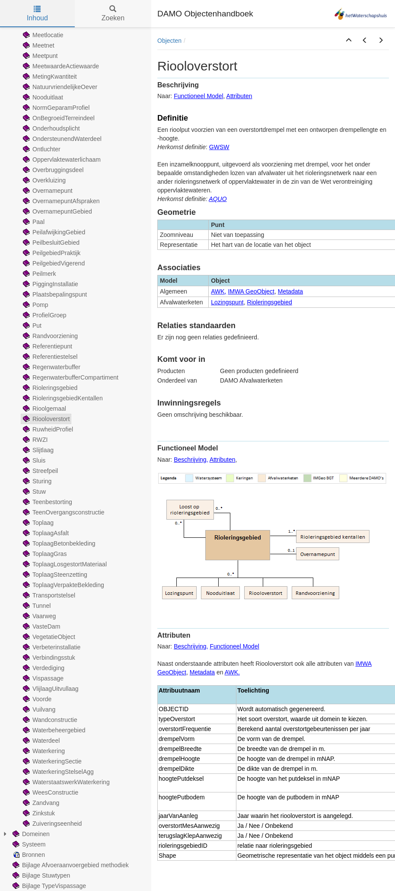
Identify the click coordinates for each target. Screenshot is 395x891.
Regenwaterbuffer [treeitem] (50, 367)
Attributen (239, 96)
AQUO (217, 198)
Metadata (290, 291)
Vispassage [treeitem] (42, 678)
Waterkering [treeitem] (43, 751)
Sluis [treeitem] (33, 460)
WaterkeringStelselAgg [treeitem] (57, 771)
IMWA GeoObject (251, 291)
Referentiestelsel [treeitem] (49, 356)
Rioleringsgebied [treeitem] (49, 388)
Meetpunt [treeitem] (39, 56)
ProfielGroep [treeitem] (44, 315)
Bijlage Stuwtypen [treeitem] (40, 875)
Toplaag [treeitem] (37, 522)
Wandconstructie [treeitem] (49, 720)
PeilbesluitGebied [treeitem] (50, 242)
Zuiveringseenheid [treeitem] (51, 823)
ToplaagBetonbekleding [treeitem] (58, 543)
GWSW (219, 147)
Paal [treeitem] (33, 222)
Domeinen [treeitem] (30, 834)
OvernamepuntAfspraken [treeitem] (60, 201)
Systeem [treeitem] (28, 844)
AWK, (218, 291)
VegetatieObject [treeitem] (48, 637)
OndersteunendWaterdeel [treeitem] (61, 139)
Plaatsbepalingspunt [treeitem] (54, 294)
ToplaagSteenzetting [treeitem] (54, 574)
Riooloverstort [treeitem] (45, 419)
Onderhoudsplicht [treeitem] (50, 128)
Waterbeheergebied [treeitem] (53, 730)
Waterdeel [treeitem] (40, 740)
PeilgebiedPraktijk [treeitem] (50, 253)
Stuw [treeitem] (33, 491)
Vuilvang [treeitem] (38, 709)
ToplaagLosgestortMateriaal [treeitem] (64, 564)
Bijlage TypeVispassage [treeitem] (48, 886)
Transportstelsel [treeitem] (48, 595)
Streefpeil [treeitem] (39, 471)
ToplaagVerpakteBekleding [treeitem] (62, 585)
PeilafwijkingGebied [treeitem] (53, 232)
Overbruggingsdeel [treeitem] (52, 170)
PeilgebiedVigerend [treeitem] (53, 263)
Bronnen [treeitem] (28, 854)
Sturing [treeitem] (36, 481)
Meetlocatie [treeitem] (42, 35)
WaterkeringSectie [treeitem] (51, 761)
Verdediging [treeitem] (42, 668)
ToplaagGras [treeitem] (44, 554)
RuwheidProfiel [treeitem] (47, 429)
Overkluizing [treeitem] (43, 180)
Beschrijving (190, 459)
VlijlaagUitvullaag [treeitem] (50, 688)
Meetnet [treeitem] (37, 45)
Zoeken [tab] (113, 14)
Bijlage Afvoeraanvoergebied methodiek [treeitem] (70, 865)
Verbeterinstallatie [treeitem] (50, 647)
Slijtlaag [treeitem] (37, 450)
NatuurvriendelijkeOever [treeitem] (59, 87)
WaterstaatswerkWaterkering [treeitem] (65, 782)
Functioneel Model (198, 96)
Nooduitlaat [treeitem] (42, 97)
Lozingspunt (227, 302)
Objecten (169, 40)
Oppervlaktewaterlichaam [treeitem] (61, 159)
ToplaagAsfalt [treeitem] (45, 533)
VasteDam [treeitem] (40, 626)
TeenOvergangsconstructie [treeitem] (63, 512)
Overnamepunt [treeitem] (47, 190)
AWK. (232, 672)
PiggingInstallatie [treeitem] (49, 284)
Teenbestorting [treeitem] (46, 502)
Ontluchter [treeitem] (41, 149)
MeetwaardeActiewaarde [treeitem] (60, 66)
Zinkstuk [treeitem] (38, 813)
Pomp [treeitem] (34, 305)
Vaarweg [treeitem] (38, 616)
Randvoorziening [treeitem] (49, 336)
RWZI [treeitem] (34, 439)
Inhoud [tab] (37, 14)
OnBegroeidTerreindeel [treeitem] (58, 118)
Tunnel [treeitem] (36, 605)
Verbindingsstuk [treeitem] (48, 657)
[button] (349, 41)
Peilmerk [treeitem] (38, 273)
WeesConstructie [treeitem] (49, 792)
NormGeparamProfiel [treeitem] (55, 107)
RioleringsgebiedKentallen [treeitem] (62, 398)
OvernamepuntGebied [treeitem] (56, 211)
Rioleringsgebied (269, 302)
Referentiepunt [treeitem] (46, 346)
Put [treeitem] (31, 325)
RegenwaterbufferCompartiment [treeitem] (69, 377)
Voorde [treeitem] (36, 699)
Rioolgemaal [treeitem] (43, 408)
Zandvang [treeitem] (40, 803)
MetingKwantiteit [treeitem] (49, 76)
